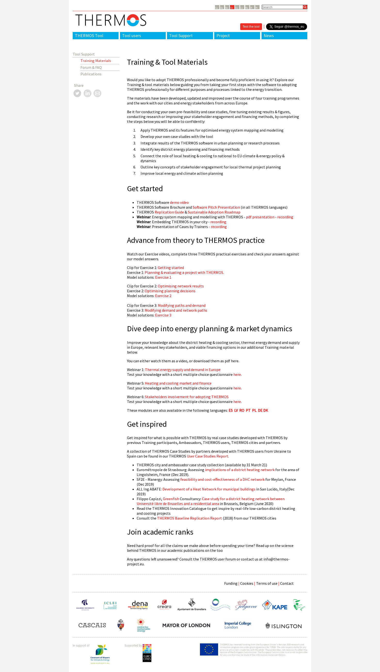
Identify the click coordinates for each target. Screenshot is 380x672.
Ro (246, 7)
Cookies (246, 583)
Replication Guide (169, 212)
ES (231, 410)
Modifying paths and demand (182, 305)
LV (236, 410)
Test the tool (251, 26)
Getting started (171, 267)
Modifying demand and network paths (176, 310)
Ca (216, 7)
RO (241, 410)
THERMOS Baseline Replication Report (189, 518)
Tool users (131, 35)
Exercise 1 (163, 277)
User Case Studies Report (207, 456)
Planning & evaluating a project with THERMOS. (184, 272)
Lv (241, 7)
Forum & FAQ (91, 67)
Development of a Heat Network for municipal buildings (208, 489)
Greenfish (171, 498)
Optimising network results (181, 286)
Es (236, 7)
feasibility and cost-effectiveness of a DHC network (222, 479)
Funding (231, 583)
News (269, 35)
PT (248, 410)
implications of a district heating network (240, 469)
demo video (179, 202)
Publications (91, 73)
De (226, 7)
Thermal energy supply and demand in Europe (183, 369)
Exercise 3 (163, 315)
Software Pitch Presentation (216, 207)
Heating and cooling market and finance (178, 383)
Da (221, 7)
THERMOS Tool (89, 35)
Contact (287, 583)
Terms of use (266, 583)
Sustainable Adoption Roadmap (214, 212)
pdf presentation (260, 216)
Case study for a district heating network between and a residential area (211, 501)
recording (285, 216)
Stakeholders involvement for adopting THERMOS (187, 396)
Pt (256, 7)
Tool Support (181, 35)
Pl (251, 7)
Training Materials (95, 60)
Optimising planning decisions (170, 290)
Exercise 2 (162, 295)
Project (223, 35)
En (231, 7)
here (237, 374)
